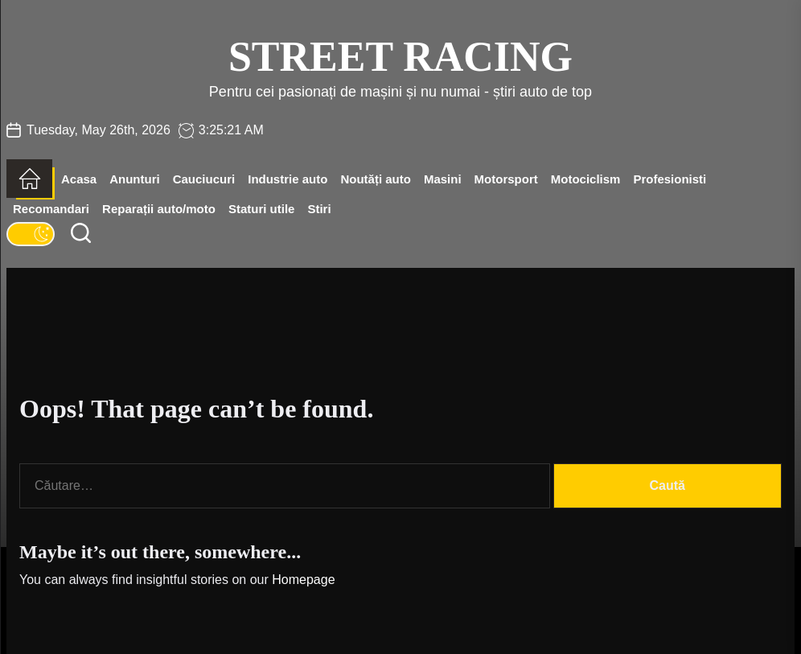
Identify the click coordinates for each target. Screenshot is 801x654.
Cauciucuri (204, 179)
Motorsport (506, 179)
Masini (443, 179)
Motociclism (586, 179)
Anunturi (134, 179)
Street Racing (400, 57)
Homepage (303, 579)
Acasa (79, 179)
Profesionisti (669, 179)
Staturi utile (261, 209)
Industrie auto (287, 179)
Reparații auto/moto (159, 209)
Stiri (319, 209)
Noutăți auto (375, 179)
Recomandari (51, 209)
